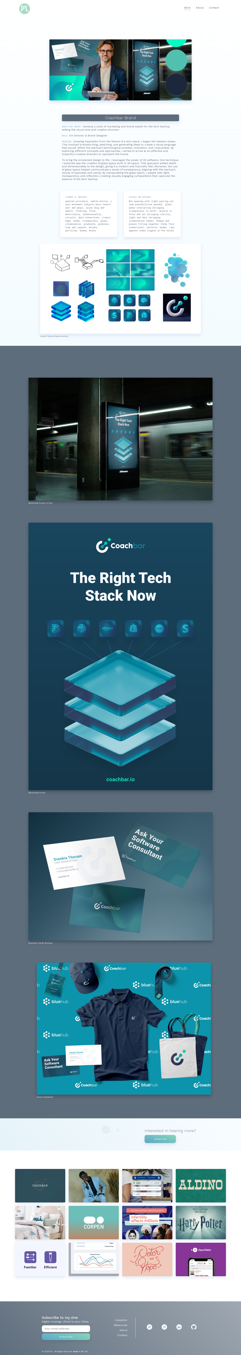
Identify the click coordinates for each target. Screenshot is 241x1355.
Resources (120, 1325)
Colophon (121, 1320)
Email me (160, 1139)
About (200, 7)
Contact (214, 7)
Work (187, 7)
